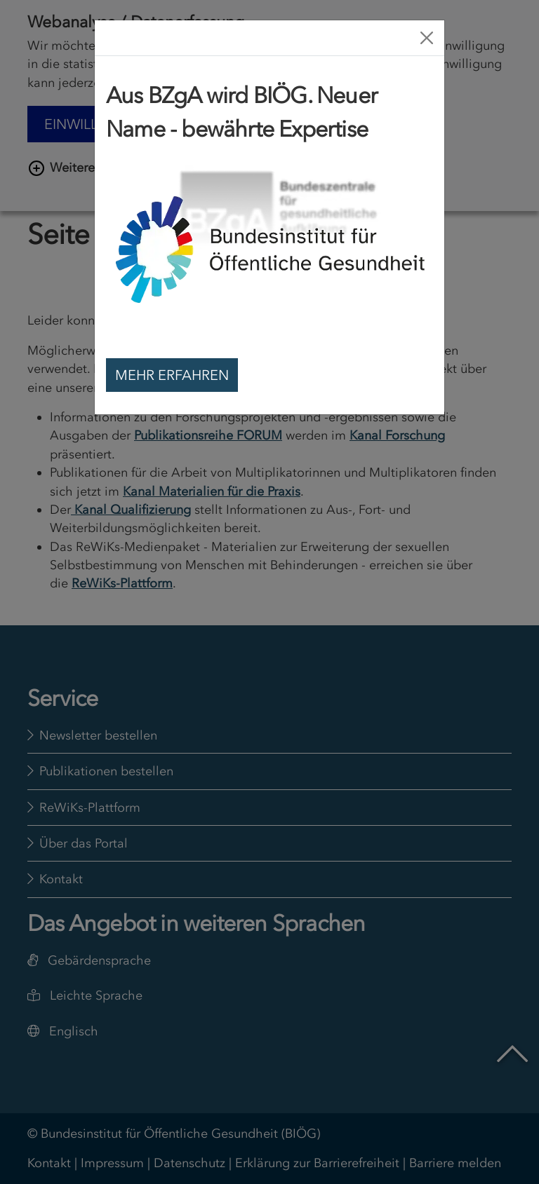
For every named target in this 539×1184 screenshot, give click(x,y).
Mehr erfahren (172, 375)
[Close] (427, 38)
